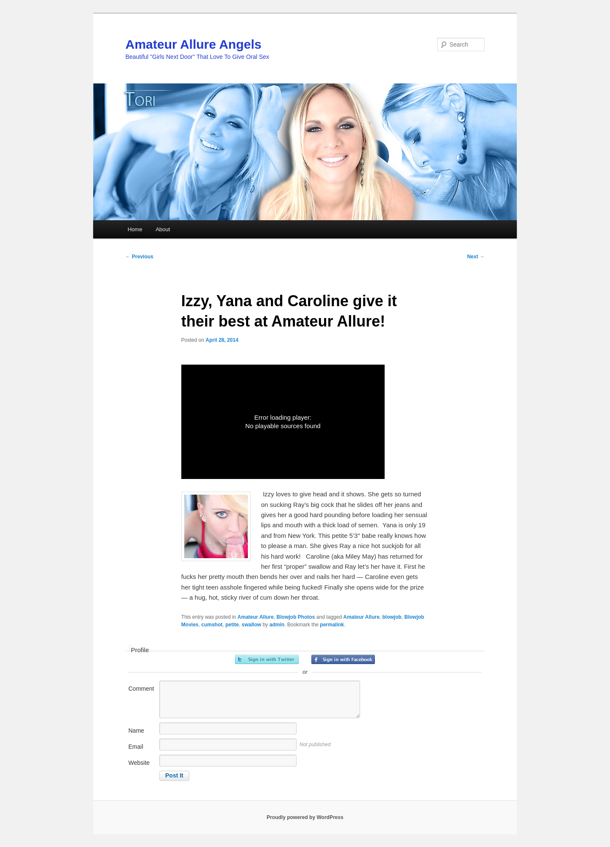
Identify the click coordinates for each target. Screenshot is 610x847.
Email (135, 746)
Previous (139, 257)
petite (232, 625)
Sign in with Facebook (343, 659)
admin (276, 625)
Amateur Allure (256, 617)
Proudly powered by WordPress (304, 817)
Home (135, 229)
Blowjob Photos (296, 617)
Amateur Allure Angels (193, 44)
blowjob (391, 617)
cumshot (211, 625)
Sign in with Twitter (267, 659)
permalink (332, 625)
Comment (141, 688)
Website (139, 762)
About (162, 229)
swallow (251, 625)
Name (136, 730)
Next (476, 257)
